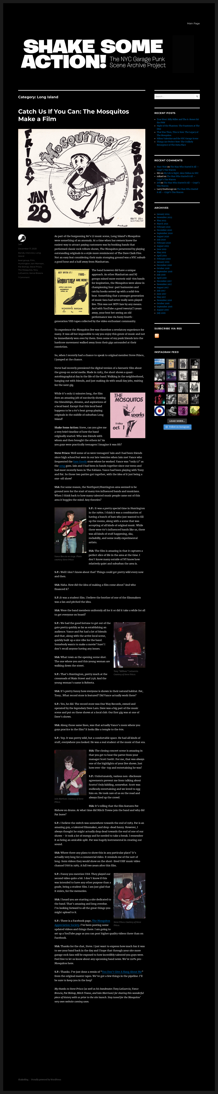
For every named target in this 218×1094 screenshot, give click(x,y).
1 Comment (24, 277)
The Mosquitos (25, 270)
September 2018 (164, 271)
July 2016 (161, 313)
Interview (30, 253)
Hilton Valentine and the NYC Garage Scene (177, 138)
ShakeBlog (23, 1079)
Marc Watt (162, 167)
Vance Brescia (36, 273)
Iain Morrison (37, 263)
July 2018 (161, 275)
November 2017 (164, 284)
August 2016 (163, 310)
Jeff (20, 244)
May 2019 (161, 252)
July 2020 (161, 239)
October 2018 (163, 268)
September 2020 (165, 233)
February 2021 (163, 227)
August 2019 (163, 246)
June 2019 (161, 249)
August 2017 (163, 287)
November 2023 (164, 217)
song (62, 465)
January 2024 (163, 214)
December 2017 (164, 281)
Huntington (24, 263)
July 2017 (161, 290)
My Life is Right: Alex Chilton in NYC (181, 173)
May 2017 (161, 297)
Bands (21, 253)
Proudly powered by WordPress (46, 1079)
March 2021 (162, 223)
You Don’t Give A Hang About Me (122, 971)
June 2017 (161, 294)
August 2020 (163, 236)
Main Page (193, 23)
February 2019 (164, 259)
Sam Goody (80, 461)
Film (32, 260)
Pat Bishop (23, 266)
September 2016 (164, 306)
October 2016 (163, 303)
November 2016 (164, 300)
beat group (23, 260)
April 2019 (162, 255)
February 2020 (164, 243)
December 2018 (164, 265)
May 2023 (161, 220)
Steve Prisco (36, 266)
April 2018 (162, 278)
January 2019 (163, 262)
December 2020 (164, 230)
